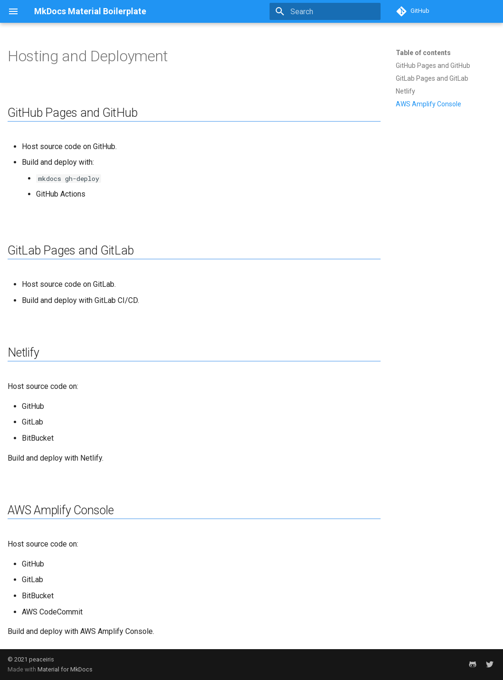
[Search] (325, 11)
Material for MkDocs (65, 669)
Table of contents (423, 53)
